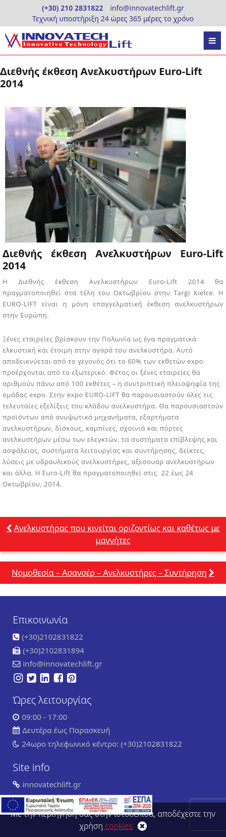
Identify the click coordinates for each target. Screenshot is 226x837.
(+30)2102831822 (52, 637)
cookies (118, 825)
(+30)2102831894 (53, 650)
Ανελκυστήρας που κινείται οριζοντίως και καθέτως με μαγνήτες (116, 534)
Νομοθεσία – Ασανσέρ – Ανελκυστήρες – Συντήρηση (109, 572)
